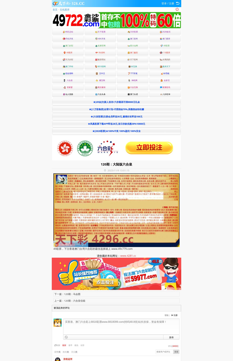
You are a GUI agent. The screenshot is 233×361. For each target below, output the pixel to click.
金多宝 (165, 80)
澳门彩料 (133, 38)
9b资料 (100, 52)
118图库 (165, 52)
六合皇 (68, 80)
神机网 (132, 80)
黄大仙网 (133, 45)
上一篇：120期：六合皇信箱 (69, 300)
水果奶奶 (165, 59)
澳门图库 (165, 38)
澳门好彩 (68, 45)
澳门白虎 (133, 94)
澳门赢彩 (133, 52)
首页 (55, 9)
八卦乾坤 (165, 94)
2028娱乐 (165, 31)
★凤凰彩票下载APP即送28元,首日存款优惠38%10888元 (116, 123)
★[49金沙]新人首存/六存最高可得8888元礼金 (116, 101)
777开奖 (133, 73)
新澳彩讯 (165, 87)
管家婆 (68, 87)
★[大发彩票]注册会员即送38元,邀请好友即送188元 (116, 116)
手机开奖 (68, 38)
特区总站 (68, 31)
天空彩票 (133, 31)
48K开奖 (100, 38)
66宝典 (132, 66)
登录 (164, 3)
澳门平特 (68, 66)
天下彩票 (100, 31)
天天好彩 (68, 59)
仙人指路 (68, 94)
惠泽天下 (165, 66)
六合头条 (100, 94)
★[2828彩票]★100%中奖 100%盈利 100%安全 (116, 131)
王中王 (100, 73)
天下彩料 (133, 59)
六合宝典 (133, 87)
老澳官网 (100, 45)
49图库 (68, 52)
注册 (171, 3)
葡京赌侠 (100, 87)
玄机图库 (65, 9)
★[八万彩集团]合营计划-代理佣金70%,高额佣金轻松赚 (116, 109)
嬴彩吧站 (100, 59)
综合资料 (68, 73)
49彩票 (165, 45)
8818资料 (100, 66)
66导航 (165, 73)
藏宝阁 (100, 80)
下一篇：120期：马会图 (67, 294)
